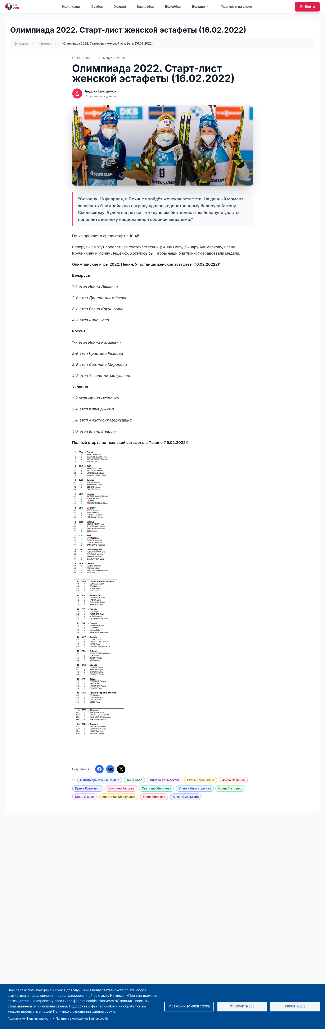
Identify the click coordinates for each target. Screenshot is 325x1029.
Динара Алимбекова (165, 780)
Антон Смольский (186, 796)
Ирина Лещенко (233, 780)
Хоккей (120, 6)
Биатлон (46, 43)
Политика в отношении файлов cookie (82, 1018)
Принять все (295, 1006)
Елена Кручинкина (200, 780)
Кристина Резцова (121, 788)
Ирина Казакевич (87, 788)
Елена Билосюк (154, 796)
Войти (307, 6)
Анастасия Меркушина (118, 796)
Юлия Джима (85, 796)
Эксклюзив (71, 6)
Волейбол (173, 6)
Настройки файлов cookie (189, 1006)
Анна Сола (134, 780)
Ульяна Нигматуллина (195, 788)
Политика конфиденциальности (29, 1018)
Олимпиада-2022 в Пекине (99, 780)
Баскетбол (145, 6)
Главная (22, 43)
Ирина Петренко (230, 788)
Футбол (97, 6)
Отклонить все (242, 1006)
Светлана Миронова (156, 788)
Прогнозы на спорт (236, 6)
